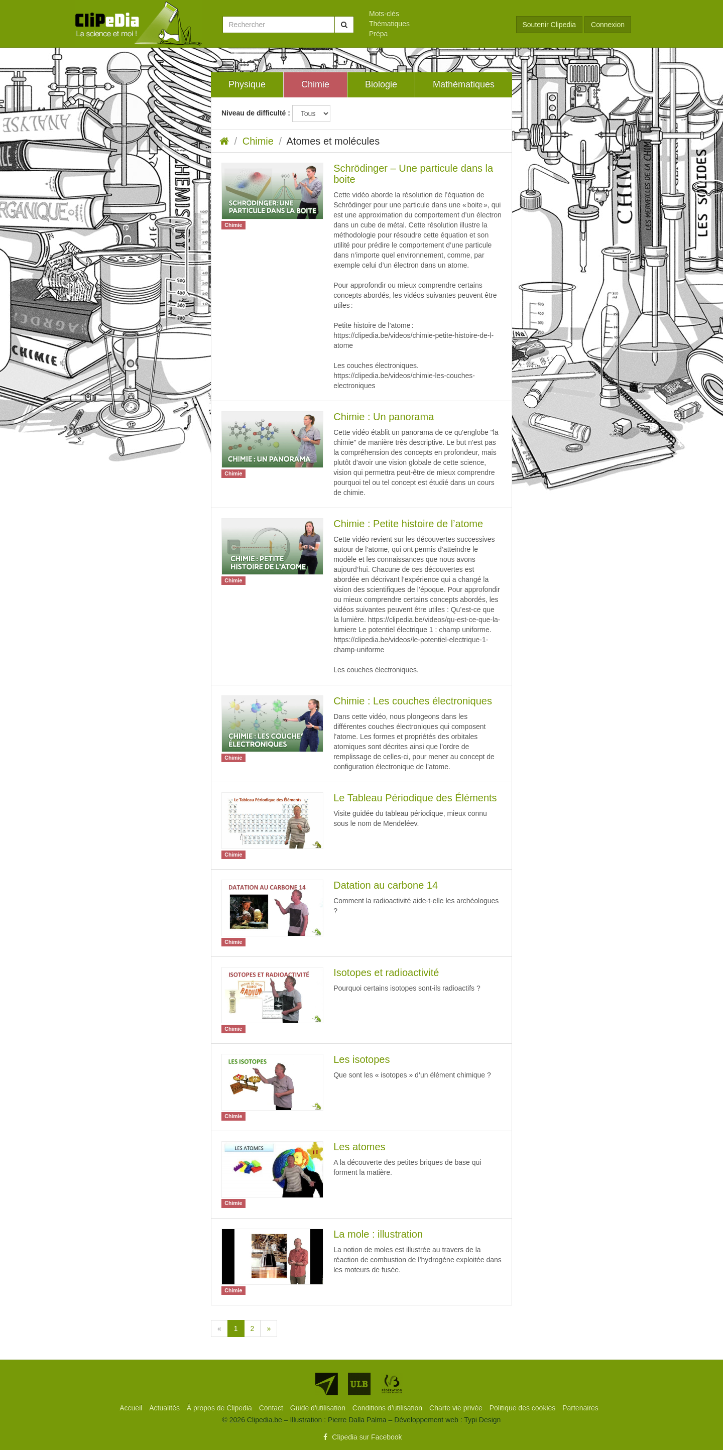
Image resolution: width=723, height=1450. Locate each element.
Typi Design (482, 1420)
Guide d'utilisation (318, 1408)
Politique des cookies (523, 1408)
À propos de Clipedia (220, 1408)
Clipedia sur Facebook (361, 1437)
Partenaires (580, 1408)
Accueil (131, 1408)
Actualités (165, 1408)
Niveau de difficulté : (255, 113)
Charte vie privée (457, 1408)
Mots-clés (384, 14)
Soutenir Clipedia (549, 25)
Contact (272, 1408)
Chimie (258, 141)
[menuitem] (435, 14)
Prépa (378, 34)
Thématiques (389, 24)
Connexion (608, 25)
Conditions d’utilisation (388, 1408)
